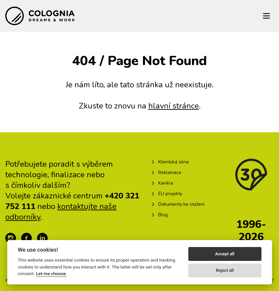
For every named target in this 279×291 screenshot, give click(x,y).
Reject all (225, 270)
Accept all (224, 253)
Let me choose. (51, 273)
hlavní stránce (173, 106)
